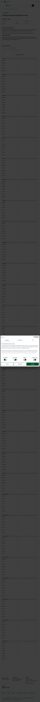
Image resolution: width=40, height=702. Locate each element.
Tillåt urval (20, 364)
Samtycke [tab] (7, 340)
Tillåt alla (32, 364)
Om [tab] (33, 340)
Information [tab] (20, 340)
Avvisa (7, 364)
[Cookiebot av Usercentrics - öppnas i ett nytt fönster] (34, 337)
